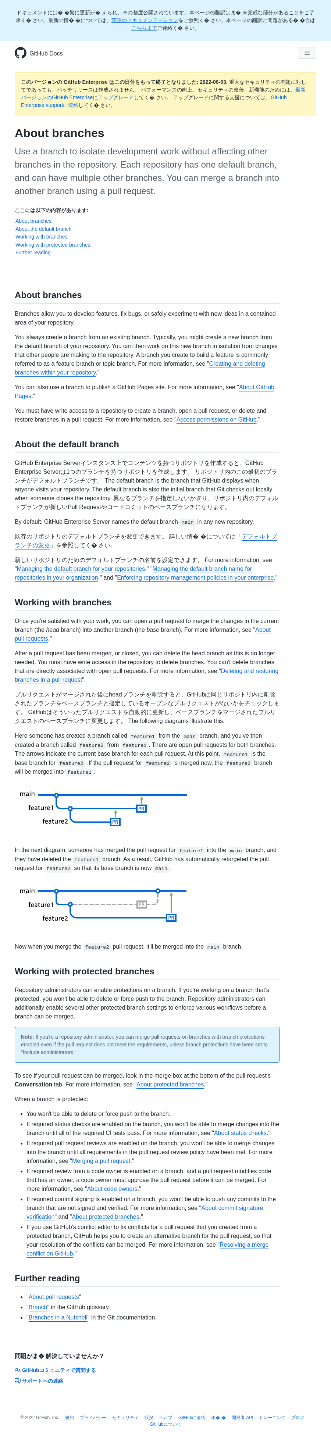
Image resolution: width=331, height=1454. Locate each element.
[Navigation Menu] (307, 53)
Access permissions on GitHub (217, 419)
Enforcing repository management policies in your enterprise (195, 577)
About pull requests (54, 1297)
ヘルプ (165, 1417)
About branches (33, 221)
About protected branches (170, 1084)
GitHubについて (165, 1424)
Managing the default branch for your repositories (81, 569)
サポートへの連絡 (39, 1381)
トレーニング (272, 1417)
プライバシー (93, 1417)
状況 (149, 1417)
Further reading (33, 252)
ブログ (298, 1417)
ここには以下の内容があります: (52, 210)
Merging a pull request (101, 1161)
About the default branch (43, 229)
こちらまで (144, 28)
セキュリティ (125, 1417)
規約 (69, 1417)
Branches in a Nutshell (58, 1317)
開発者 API (242, 1417)
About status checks (240, 1133)
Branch (38, 1307)
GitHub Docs (46, 53)
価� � (218, 1417)
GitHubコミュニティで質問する (55, 1370)
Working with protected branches (52, 245)
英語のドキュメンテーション (144, 20)
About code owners (112, 1189)
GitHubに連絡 (191, 1417)
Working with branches (41, 237)
